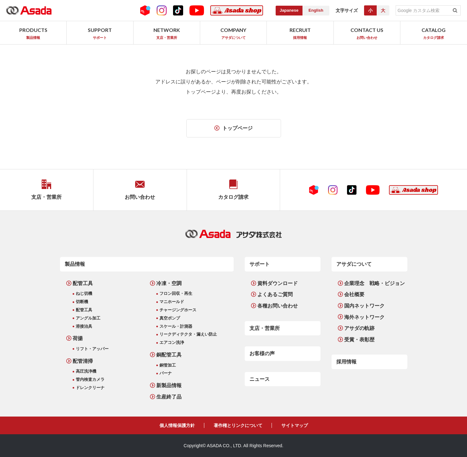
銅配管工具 (169, 354)
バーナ (165, 373)
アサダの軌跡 (359, 328)
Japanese (289, 10)
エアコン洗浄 (171, 342)
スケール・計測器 (175, 326)
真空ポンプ (169, 318)
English (315, 10)
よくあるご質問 (275, 294)
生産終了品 (169, 396)
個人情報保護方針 (177, 425)
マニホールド (171, 301)
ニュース (259, 379)
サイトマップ (294, 425)
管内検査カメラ (90, 379)
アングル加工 (88, 318)
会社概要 (354, 294)
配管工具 (83, 283)
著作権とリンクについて (238, 425)
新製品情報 (169, 385)
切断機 (82, 301)
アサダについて (354, 264)
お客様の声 (262, 353)
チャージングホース (177, 310)
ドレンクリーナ (90, 387)
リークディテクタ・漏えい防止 (188, 334)
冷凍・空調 (169, 283)
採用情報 (346, 361)
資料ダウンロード (277, 283)
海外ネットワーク (364, 317)
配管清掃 (83, 361)
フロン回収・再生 (175, 293)
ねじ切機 (84, 293)
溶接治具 (84, 326)
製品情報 (75, 264)
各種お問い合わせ (277, 305)
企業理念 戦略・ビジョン (374, 283)
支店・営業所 (264, 328)
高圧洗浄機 (86, 371)
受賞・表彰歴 (359, 339)
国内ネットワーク (364, 305)
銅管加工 (167, 365)
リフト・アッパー (92, 348)
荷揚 (78, 338)
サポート (259, 264)
